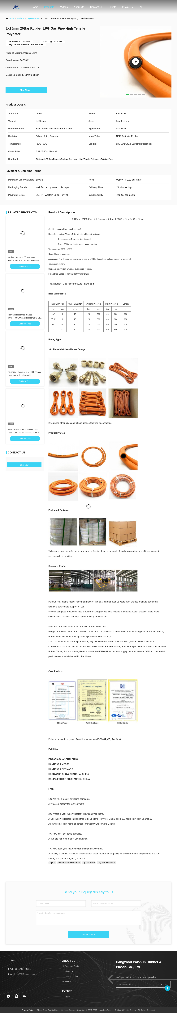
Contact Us (96, 7)
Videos (64, 7)
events (112, 7)
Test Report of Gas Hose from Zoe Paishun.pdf (71, 284)
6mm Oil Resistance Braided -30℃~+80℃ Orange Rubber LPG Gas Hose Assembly (24, 318)
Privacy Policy (28, 1010)
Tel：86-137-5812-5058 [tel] (19, 969)
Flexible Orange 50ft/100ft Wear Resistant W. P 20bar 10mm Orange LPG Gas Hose (23, 260)
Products (49, 7)
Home (35, 7)
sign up (162, 984)
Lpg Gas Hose (33, 18)
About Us (79, 7)
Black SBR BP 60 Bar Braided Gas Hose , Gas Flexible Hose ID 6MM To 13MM (23, 433)
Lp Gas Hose (89, 862)
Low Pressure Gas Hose (69, 862)
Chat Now (26, 90)
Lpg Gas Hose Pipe (106, 862)
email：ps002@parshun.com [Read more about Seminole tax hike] (21, 974)
